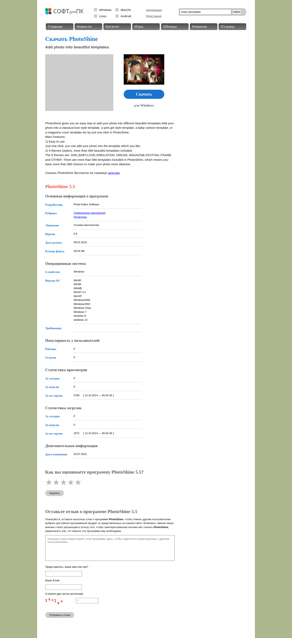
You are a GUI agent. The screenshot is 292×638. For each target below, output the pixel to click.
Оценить (54, 493)
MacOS (126, 10)
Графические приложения (89, 212)
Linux (102, 16)
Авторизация (154, 10)
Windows (105, 10)
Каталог (113, 27)
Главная (55, 27)
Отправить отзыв (59, 615)
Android (126, 16)
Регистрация (153, 16)
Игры (138, 27)
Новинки (199, 27)
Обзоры (170, 27)
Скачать (144, 94)
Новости (84, 27)
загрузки (113, 173)
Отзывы (228, 27)
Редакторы (80, 216)
